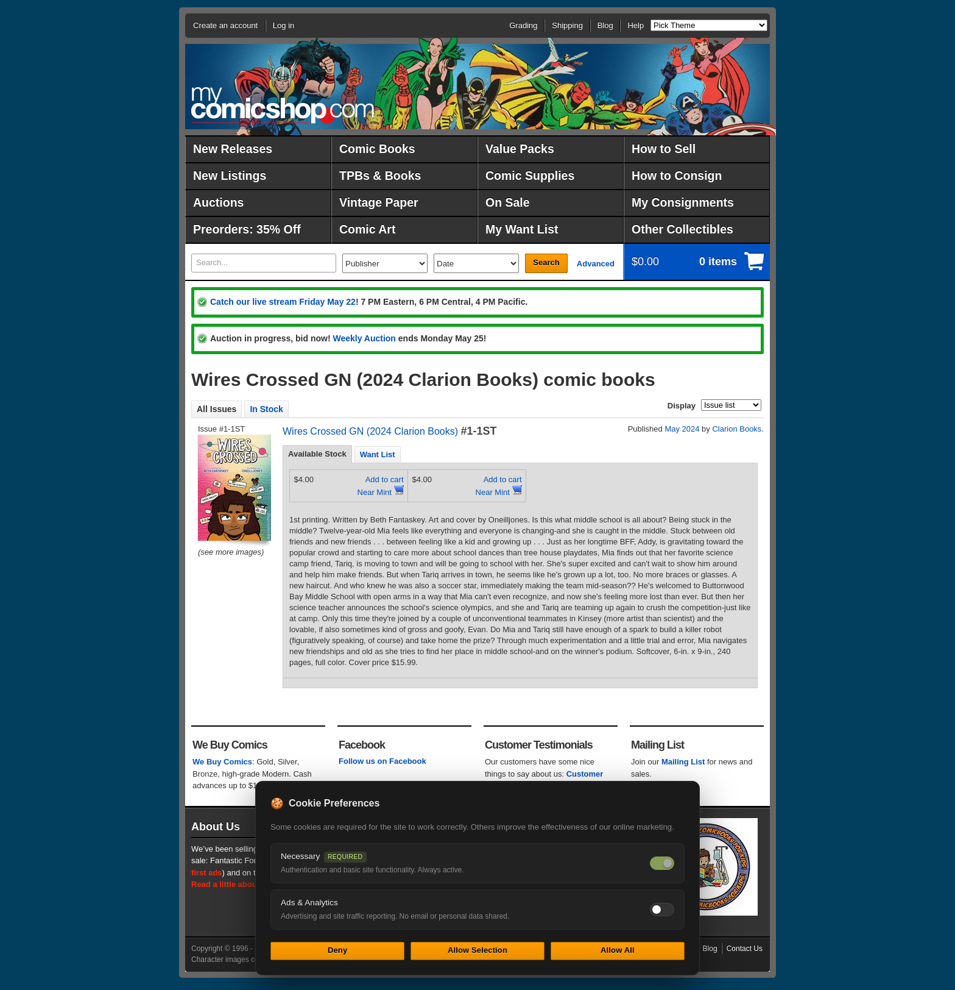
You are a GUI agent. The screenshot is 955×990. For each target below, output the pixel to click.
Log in (283, 25)
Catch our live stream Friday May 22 (283, 302)
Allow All (618, 950)
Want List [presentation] (377, 454)
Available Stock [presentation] (317, 453)
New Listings (229, 175)
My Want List (522, 229)
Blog (605, 25)
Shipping (567, 25)
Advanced (596, 264)
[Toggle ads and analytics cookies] (662, 909)
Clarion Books (736, 428)
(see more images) (231, 552)
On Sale (507, 202)
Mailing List (683, 761)
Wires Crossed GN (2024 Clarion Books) (370, 431)
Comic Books (377, 148)
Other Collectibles (682, 229)
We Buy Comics (222, 761)
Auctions (218, 202)
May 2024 (681, 428)
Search (546, 262)
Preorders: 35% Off (247, 229)
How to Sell (664, 148)
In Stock (266, 409)
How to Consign (677, 175)
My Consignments (683, 202)
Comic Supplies (529, 175)
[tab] (317, 454)
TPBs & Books (380, 175)
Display (682, 405)
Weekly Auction (364, 338)
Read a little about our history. (248, 884)
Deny (337, 950)
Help (635, 25)
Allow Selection (477, 950)
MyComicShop (282, 105)
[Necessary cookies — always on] (662, 863)
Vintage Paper (378, 202)
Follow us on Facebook (382, 761)
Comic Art (367, 229)
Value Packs (519, 148)
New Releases (232, 148)
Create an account (225, 25)
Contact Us (745, 948)
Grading (523, 25)
